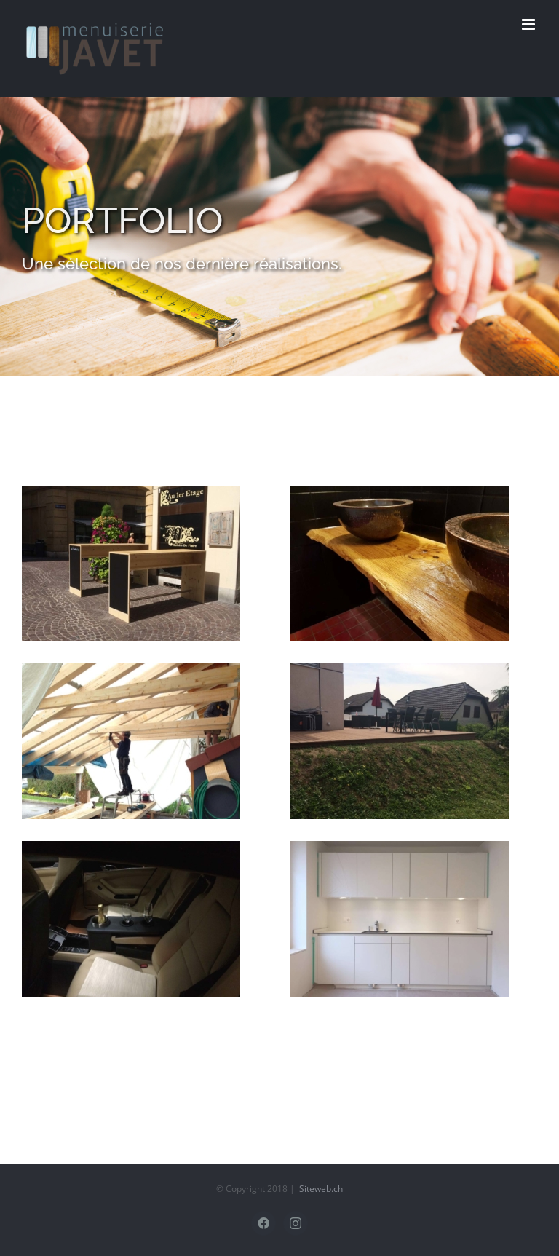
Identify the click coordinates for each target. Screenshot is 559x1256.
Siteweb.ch (321, 1188)
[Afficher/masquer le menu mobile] (529, 24)
